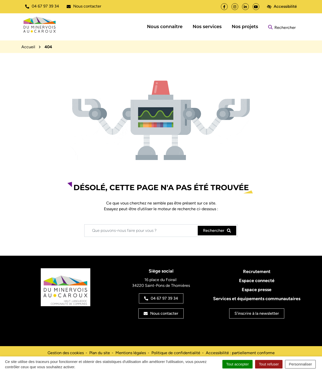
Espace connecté (256, 280)
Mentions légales (130, 352)
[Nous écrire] (84, 6)
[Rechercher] (282, 27)
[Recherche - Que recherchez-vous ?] (141, 231)
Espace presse (256, 289)
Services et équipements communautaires (256, 298)
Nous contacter (161, 313)
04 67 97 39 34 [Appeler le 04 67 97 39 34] (161, 298)
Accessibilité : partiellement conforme (240, 352)
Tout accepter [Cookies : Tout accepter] (237, 364)
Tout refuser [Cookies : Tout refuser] (269, 364)
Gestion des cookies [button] (66, 352)
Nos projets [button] (245, 26)
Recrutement (256, 271)
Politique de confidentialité (175, 352)
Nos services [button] (207, 26)
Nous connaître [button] (165, 26)
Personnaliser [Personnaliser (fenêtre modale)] (300, 364)
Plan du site (99, 352)
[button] (42, 6)
